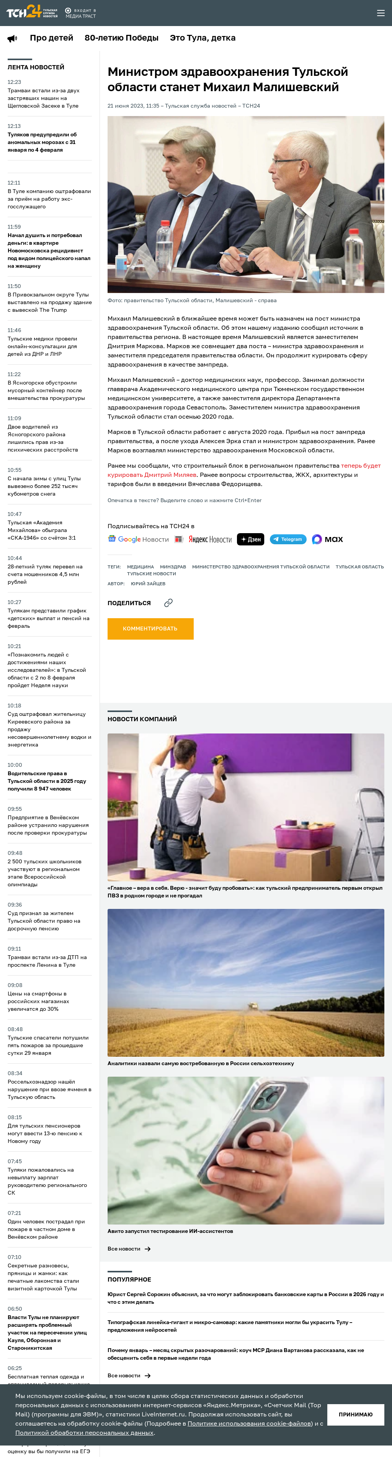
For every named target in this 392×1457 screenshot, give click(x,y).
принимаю (356, 1415)
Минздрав (173, 567)
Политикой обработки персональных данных (84, 1433)
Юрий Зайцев (148, 584)
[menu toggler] (381, 13)
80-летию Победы (121, 38)
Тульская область (360, 567)
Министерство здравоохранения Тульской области (261, 567)
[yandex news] (203, 539)
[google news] (138, 539)
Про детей (51, 38)
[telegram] (288, 539)
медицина (140, 567)
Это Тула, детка (203, 38)
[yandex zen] (251, 539)
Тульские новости (151, 574)
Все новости (124, 1249)
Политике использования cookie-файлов (249, 1424)
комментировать (150, 629)
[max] (327, 539)
